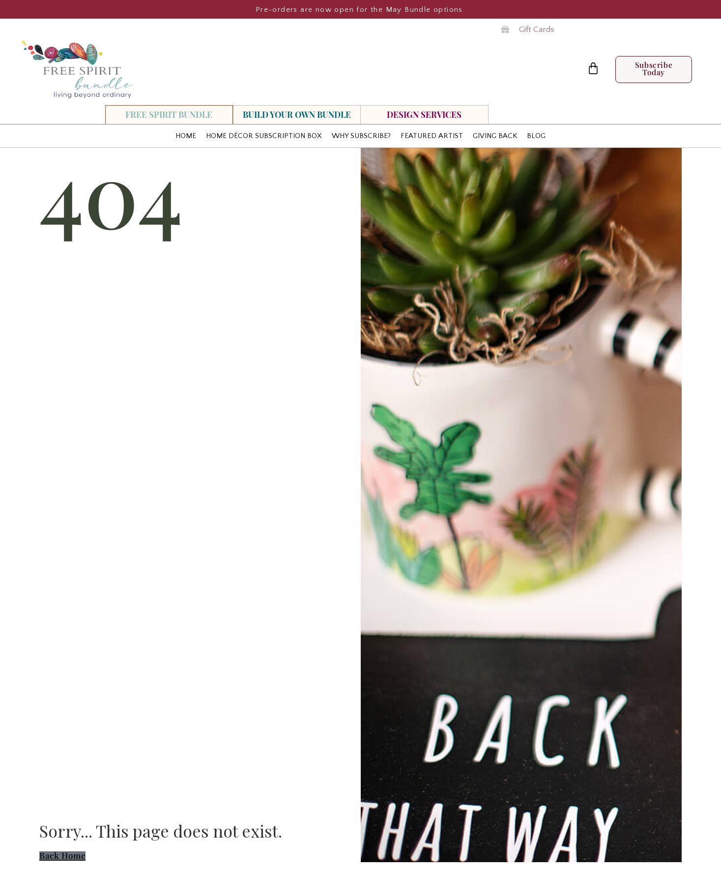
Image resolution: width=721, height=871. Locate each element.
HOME (185, 136)
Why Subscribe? (361, 136)
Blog (536, 136)
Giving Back (495, 136)
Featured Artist (432, 136)
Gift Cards (536, 29)
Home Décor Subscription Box (264, 136)
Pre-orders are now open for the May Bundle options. (360, 9)
